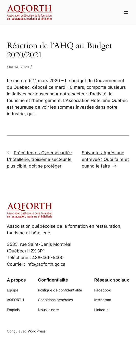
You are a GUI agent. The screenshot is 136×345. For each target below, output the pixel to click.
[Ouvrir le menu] (126, 12)
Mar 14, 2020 (18, 67)
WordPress (37, 331)
